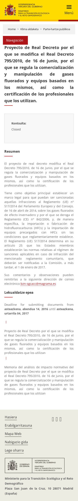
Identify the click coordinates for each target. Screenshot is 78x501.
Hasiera (11, 417)
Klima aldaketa (29, 29)
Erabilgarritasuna (18, 425)
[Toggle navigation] (68, 10)
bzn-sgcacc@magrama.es (38, 284)
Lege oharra (14, 450)
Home (12, 29)
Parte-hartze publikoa (56, 29)
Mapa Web (13, 433)
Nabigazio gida (16, 442)
